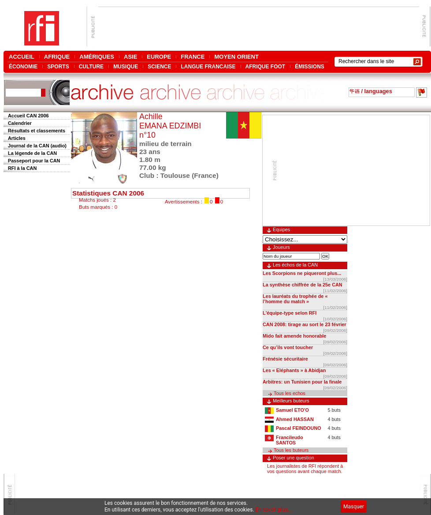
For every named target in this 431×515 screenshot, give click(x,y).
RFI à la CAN (22, 168)
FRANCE (192, 56)
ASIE (130, 56)
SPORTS (58, 66)
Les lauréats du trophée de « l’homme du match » (295, 298)
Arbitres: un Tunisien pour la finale (302, 381)
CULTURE (91, 66)
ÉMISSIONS (309, 66)
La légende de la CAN (32, 153)
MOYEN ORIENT (236, 56)
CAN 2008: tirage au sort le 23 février (304, 324)
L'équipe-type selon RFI (289, 313)
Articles (17, 138)
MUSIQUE (125, 66)
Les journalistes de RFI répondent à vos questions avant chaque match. (305, 468)
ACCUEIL (21, 56)
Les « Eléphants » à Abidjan (294, 370)
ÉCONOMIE (23, 66)
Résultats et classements (36, 130)
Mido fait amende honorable (294, 335)
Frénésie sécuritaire (285, 358)
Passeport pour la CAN (34, 160)
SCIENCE (159, 66)
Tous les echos (289, 393)
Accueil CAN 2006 (28, 115)
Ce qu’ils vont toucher (288, 347)
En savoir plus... (274, 510)
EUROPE (159, 56)
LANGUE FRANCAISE (208, 66)
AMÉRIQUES (96, 56)
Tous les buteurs (291, 450)
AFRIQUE (57, 56)
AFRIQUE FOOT (265, 66)
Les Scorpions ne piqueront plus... (302, 273)
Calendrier (20, 123)
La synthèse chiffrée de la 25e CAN (302, 284)
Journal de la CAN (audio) (37, 145)
